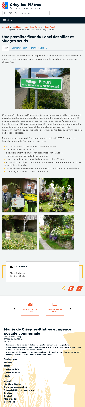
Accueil (5, 27)
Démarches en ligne (54, 311)
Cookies (8, 393)
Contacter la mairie (30, 311)
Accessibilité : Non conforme (19, 390)
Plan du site (10, 399)
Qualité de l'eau (12, 373)
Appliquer (16, 13)
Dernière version (19, 48)
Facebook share (71, 288)
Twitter (10, 13)
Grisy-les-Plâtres (32, 27)
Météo (7, 376)
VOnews (8, 362)
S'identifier (9, 402)
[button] (19, 195)
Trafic (7, 366)
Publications (10, 359)
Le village (17, 27)
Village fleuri (49, 27)
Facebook (4, 13)
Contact (8, 396)
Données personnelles (15, 387)
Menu (9, 20)
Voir (6, 48)
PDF (79, 288)
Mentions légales (12, 384)
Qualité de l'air (11, 369)
